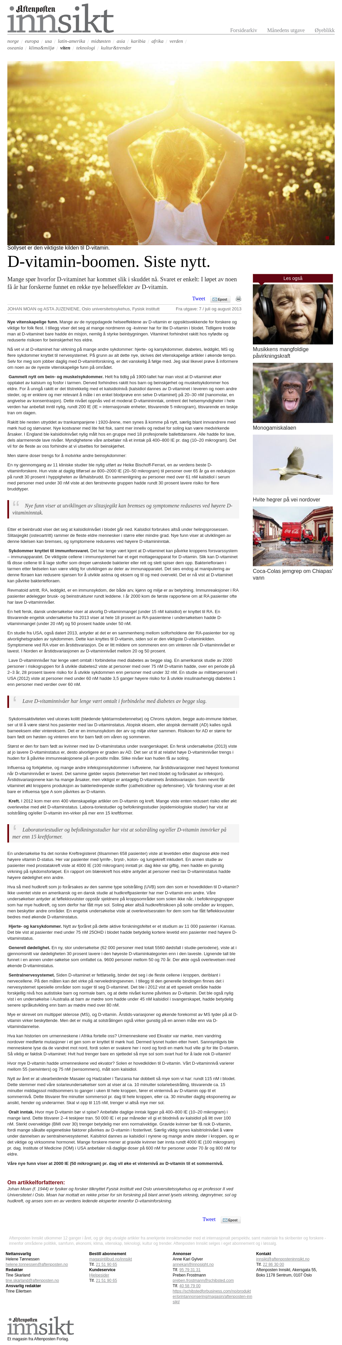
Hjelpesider (99, 1275)
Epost (222, 299)
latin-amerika (71, 41)
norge (13, 41)
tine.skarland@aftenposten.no (32, 1280)
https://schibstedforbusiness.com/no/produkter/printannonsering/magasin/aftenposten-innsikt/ (212, 1296)
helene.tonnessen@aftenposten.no (37, 1264)
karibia (138, 41)
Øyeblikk (325, 30)
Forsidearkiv (243, 30)
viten (65, 47)
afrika (158, 41)
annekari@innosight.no (193, 1264)
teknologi (85, 47)
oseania (15, 47)
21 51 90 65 (106, 1264)
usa (48, 41)
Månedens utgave (286, 30)
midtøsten (101, 41)
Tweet (198, 298)
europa (32, 41)
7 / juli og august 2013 (220, 308)
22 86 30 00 (273, 1264)
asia (121, 41)
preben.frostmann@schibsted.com (203, 1280)
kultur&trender (116, 47)
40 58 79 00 (189, 1286)
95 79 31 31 (189, 1269)
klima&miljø (41, 47)
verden (176, 41)
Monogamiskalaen (274, 428)
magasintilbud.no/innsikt (110, 1259)
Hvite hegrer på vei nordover (286, 499)
